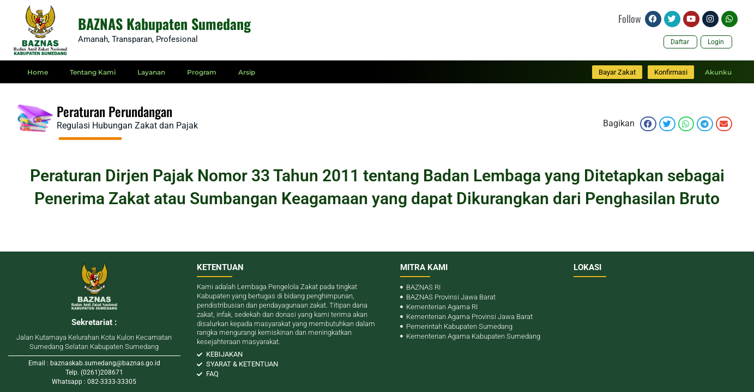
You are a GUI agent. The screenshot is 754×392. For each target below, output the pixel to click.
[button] (648, 124)
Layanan (151, 72)
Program (201, 72)
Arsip (246, 72)
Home (37, 72)
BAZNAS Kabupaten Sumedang (164, 23)
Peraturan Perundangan (114, 111)
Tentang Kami (93, 72)
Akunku (718, 72)
